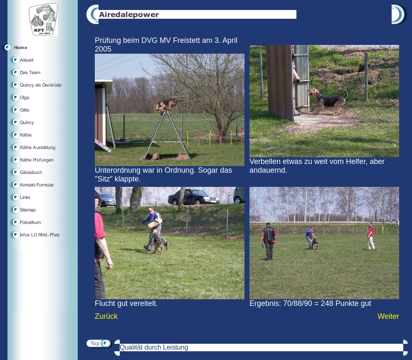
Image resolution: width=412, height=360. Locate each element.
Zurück (106, 316)
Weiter (388, 316)
